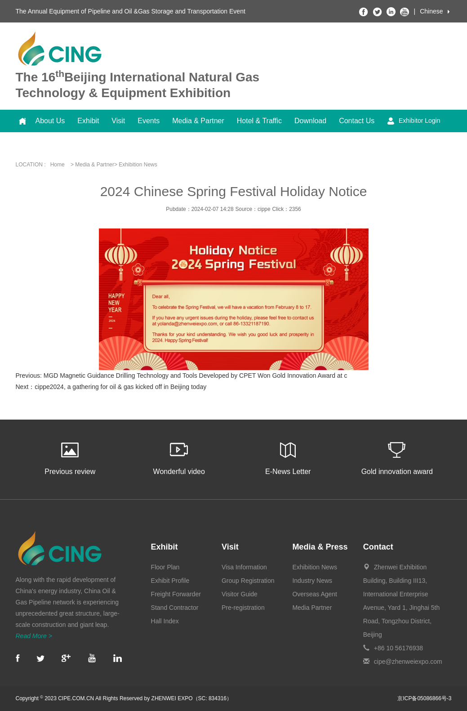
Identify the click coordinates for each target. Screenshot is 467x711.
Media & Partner (198, 121)
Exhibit (88, 121)
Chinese (431, 11)
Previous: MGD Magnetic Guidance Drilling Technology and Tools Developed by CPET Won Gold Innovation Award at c (181, 375)
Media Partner (312, 607)
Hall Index (165, 621)
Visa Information (244, 567)
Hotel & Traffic (259, 121)
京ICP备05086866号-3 (424, 698)
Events (149, 121)
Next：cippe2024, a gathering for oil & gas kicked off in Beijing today (111, 386)
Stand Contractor (175, 607)
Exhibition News (314, 567)
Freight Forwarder (176, 594)
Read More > (34, 635)
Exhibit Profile (170, 580)
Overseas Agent (314, 594)
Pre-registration (243, 607)
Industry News (312, 580)
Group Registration (248, 580)
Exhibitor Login (413, 121)
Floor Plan (165, 567)
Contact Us (356, 121)
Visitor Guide (240, 594)
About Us (50, 121)
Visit (118, 121)
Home (57, 164)
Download (310, 121)
